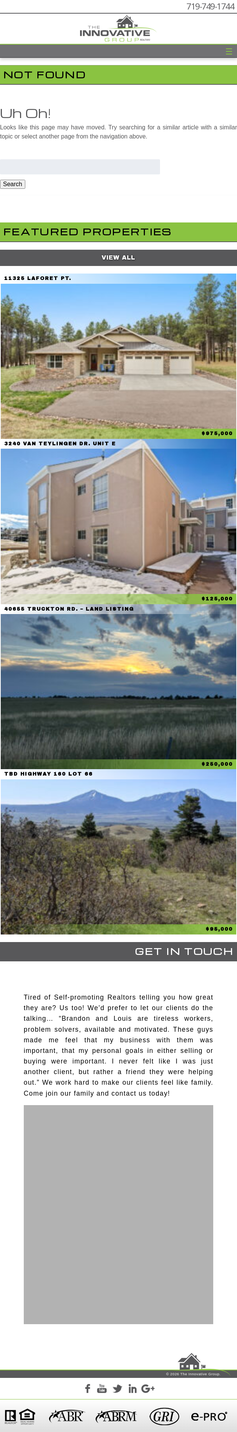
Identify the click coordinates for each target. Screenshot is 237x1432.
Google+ (147, 1390)
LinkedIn (132, 1390)
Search (12, 184)
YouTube (102, 1390)
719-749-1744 (210, 6)
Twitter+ (117, 1390)
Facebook (87, 1390)
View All (118, 257)
